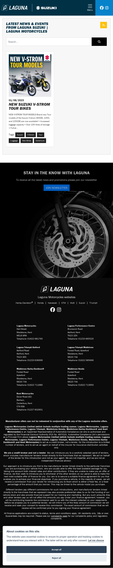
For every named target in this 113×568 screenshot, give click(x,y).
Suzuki (82, 302)
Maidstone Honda (76, 368)
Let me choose (96, 540)
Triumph (93, 302)
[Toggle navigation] (90, 7)
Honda (40, 302)
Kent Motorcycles (25, 393)
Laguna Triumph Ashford (28, 347)
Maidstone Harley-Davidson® (30, 368)
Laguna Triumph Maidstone (80, 347)
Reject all (56, 558)
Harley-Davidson (24, 302)
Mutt (72, 302)
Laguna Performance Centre (81, 325)
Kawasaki (52, 302)
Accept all (56, 549)
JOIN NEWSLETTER (56, 187)
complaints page (59, 515)
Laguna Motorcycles (26, 325)
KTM (63, 302)
